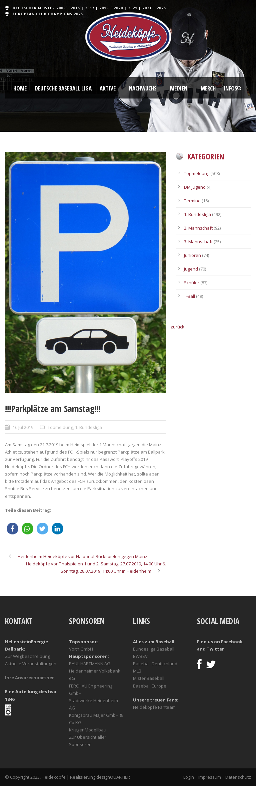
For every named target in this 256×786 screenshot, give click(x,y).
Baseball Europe (149, 686)
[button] (12, 528)
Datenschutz (238, 777)
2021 (132, 8)
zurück (177, 327)
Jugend (191, 269)
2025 (161, 8)
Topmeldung (60, 427)
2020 (118, 8)
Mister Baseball (148, 678)
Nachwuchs (143, 88)
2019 (104, 8)
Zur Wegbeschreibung (27, 656)
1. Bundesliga (88, 427)
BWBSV (140, 656)
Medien (178, 88)
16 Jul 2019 (23, 427)
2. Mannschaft (198, 228)
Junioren (192, 255)
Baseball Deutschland (155, 664)
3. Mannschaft (198, 242)
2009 (61, 8)
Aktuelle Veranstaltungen (30, 664)
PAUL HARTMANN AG (89, 664)
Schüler (191, 283)
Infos (230, 88)
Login (188, 777)
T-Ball (189, 296)
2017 (89, 8)
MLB (137, 671)
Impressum (209, 777)
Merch (208, 88)
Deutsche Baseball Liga (63, 88)
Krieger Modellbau (87, 730)
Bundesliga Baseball (153, 649)
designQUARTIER (113, 777)
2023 (147, 8)
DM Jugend (195, 187)
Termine (192, 201)
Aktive (108, 88)
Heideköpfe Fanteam (154, 707)
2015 (75, 8)
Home (20, 88)
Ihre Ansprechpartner (29, 678)
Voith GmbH (81, 649)
